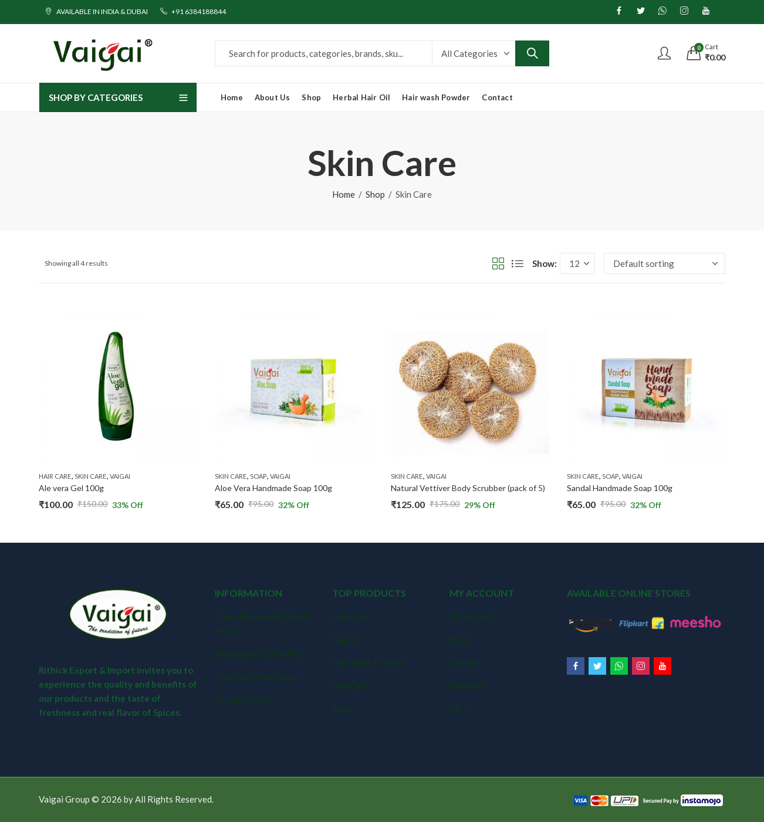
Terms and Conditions (257, 676)
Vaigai (120, 476)
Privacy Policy (243, 699)
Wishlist (465, 662)
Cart (458, 708)
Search (532, 53)
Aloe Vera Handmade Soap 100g (273, 488)
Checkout (467, 685)
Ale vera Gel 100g (71, 488)
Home (343, 194)
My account (472, 616)
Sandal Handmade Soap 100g (619, 488)
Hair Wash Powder (368, 662)
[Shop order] (664, 263)
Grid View (498, 263)
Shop (375, 194)
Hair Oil (347, 639)
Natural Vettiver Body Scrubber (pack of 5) (468, 488)
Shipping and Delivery (257, 653)
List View (517, 263)
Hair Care (55, 476)
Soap (258, 476)
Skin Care (90, 476)
